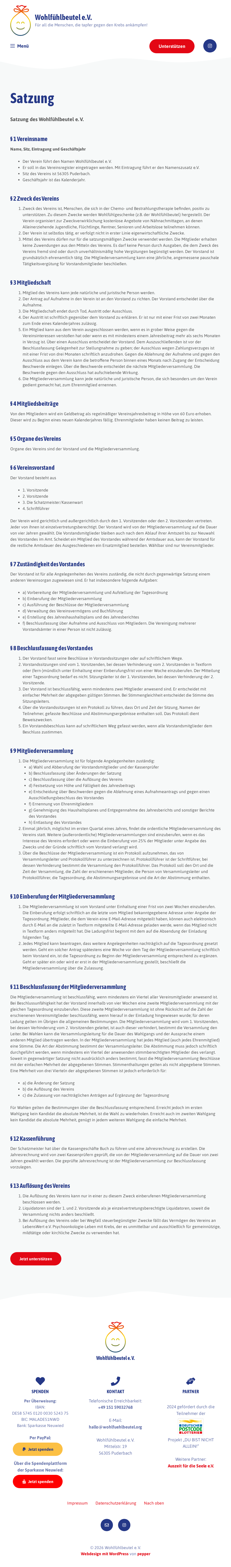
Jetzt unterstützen (36, 1258)
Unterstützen (172, 46)
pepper (143, 1553)
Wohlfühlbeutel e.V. (63, 17)
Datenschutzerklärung (115, 1503)
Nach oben (154, 1503)
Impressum (77, 1503)
